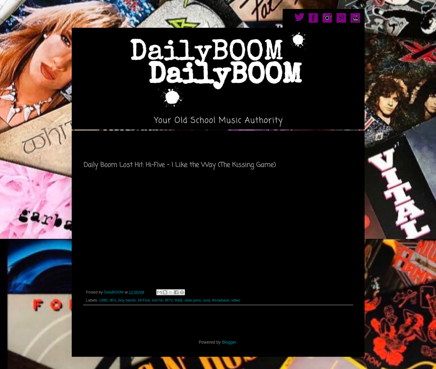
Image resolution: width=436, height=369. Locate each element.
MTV (168, 300)
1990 (103, 300)
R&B (178, 300)
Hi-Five (144, 300)
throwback (220, 300)
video (235, 300)
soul (206, 300)
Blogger (229, 342)
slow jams (192, 300)
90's (113, 300)
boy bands (127, 300)
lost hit (157, 300)
